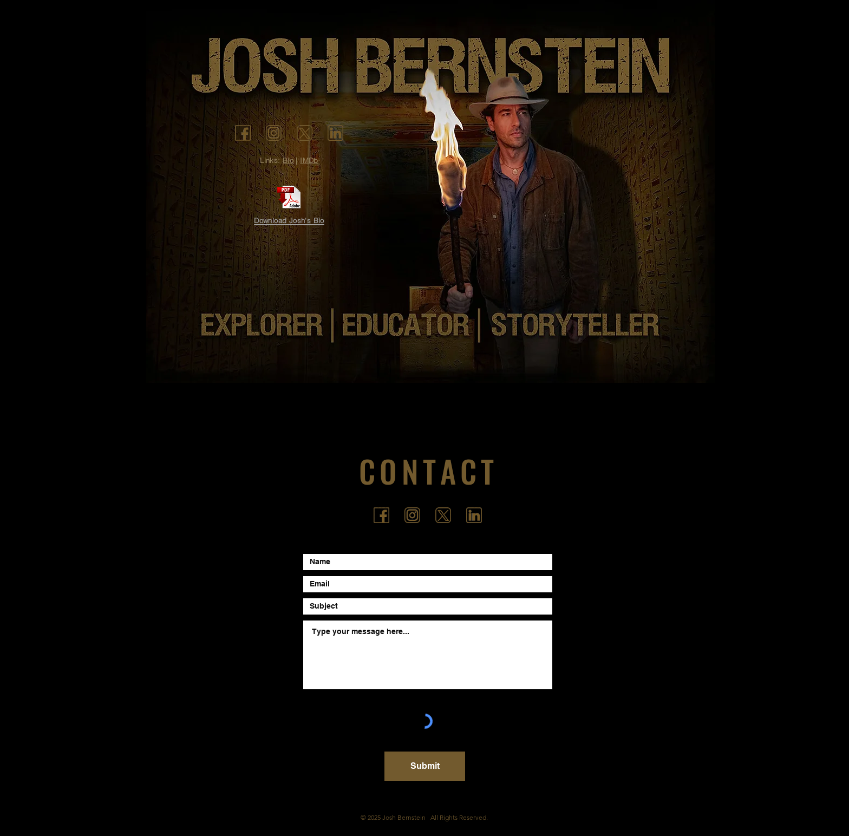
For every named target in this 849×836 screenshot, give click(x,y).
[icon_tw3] (304, 133)
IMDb (309, 160)
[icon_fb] (243, 133)
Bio (288, 160)
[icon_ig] (274, 133)
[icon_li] (335, 133)
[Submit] (424, 766)
